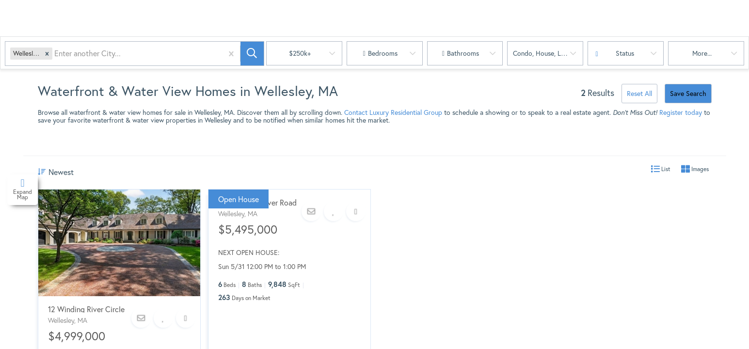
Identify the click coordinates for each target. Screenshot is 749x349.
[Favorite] (163, 318)
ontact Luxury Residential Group (395, 112)
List (660, 169)
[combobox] (55, 53)
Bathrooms (463, 53)
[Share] (185, 318)
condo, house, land (542, 53)
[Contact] (141, 318)
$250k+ (300, 53)
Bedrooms (383, 53)
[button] (47, 54)
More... (702, 53)
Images (695, 169)
